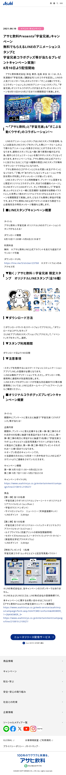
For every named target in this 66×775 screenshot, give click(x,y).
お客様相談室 (32, 740)
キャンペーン (10, 671)
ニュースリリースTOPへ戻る (35, 643)
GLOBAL (7, 740)
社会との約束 (10, 702)
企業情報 (8, 712)
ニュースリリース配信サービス (32, 637)
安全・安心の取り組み (14, 691)
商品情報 (8, 661)
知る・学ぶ (8, 681)
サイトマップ (32, 746)
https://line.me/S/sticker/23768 (21, 263)
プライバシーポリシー (13, 746)
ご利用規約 (45, 740)
